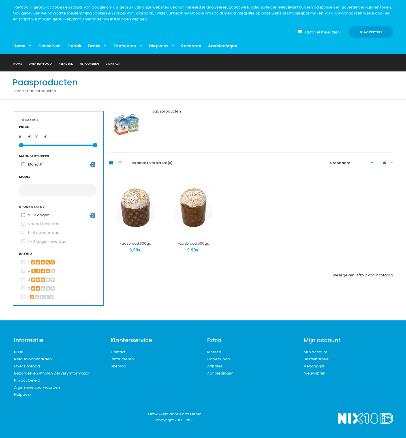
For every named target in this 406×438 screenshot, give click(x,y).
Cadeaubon (218, 359)
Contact (118, 352)
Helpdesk (23, 394)
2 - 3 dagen (39, 215)
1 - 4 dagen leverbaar (48, 241)
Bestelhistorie (316, 359)
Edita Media (191, 414)
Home (18, 91)
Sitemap (118, 366)
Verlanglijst (314, 366)
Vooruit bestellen (43, 224)
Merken (214, 352)
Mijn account (315, 352)
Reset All (30, 120)
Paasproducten (41, 91)
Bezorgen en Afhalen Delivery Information (52, 373)
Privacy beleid (27, 380)
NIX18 (18, 352)
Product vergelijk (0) (152, 163)
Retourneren (122, 359)
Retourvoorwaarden (33, 359)
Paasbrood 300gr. (135, 243)
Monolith (36, 164)
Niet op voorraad (43, 232)
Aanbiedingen (220, 373)
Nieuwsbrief (315, 373)
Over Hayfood (27, 366)
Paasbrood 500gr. (193, 243)
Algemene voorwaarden (37, 387)
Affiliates (215, 366)
